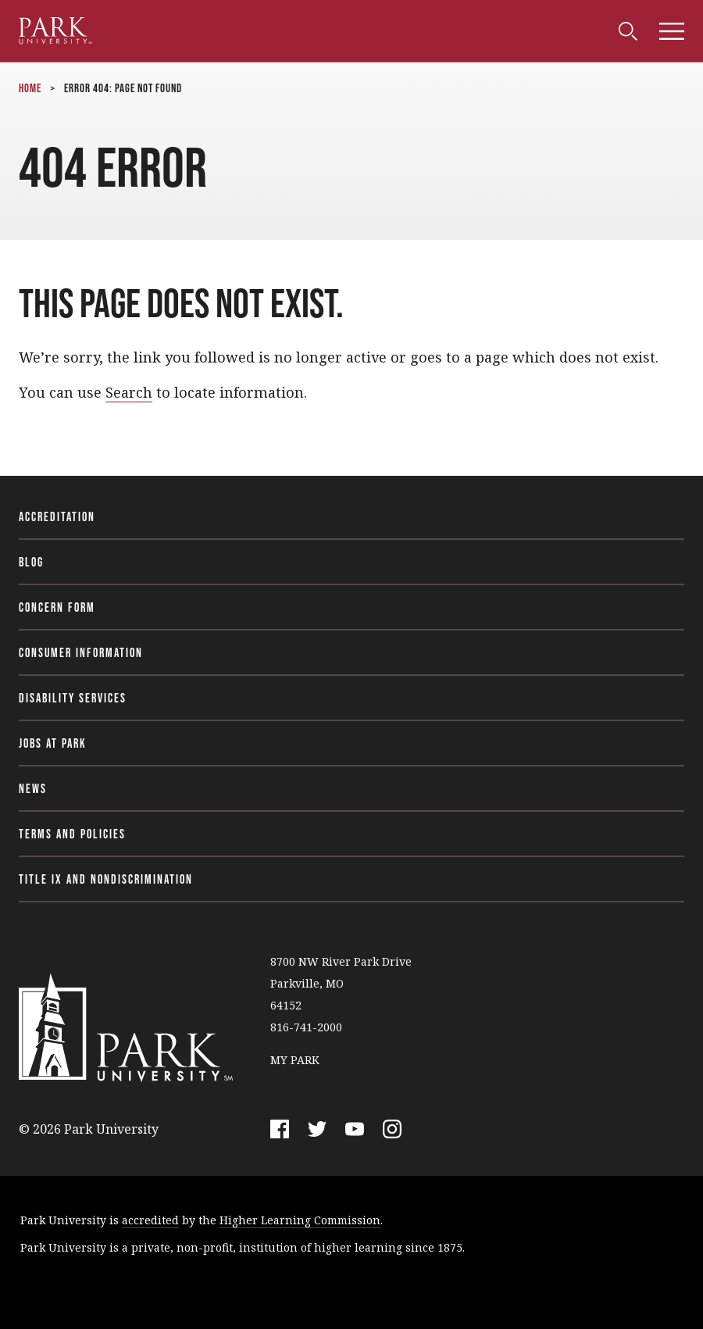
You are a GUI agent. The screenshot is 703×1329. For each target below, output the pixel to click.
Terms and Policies (72, 834)
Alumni (340, 27)
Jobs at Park (53, 743)
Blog (31, 562)
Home (30, 88)
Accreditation (57, 516)
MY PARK (294, 1059)
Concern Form (57, 607)
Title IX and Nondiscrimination (106, 879)
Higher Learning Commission (299, 1220)
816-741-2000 (306, 1027)
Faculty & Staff (252, 27)
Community (414, 27)
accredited (150, 1220)
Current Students (134, 27)
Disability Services (73, 698)
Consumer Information (81, 652)
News (33, 788)
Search (128, 392)
